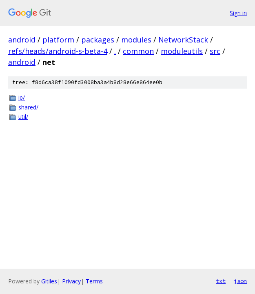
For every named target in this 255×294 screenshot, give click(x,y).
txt (221, 281)
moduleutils (182, 51)
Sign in (238, 13)
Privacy (71, 281)
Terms (94, 281)
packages (97, 40)
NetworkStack (183, 40)
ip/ (21, 97)
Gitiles (49, 281)
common (138, 51)
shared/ (28, 107)
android (21, 40)
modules (136, 40)
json (240, 281)
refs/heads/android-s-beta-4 (57, 51)
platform (58, 40)
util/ (23, 116)
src (215, 51)
